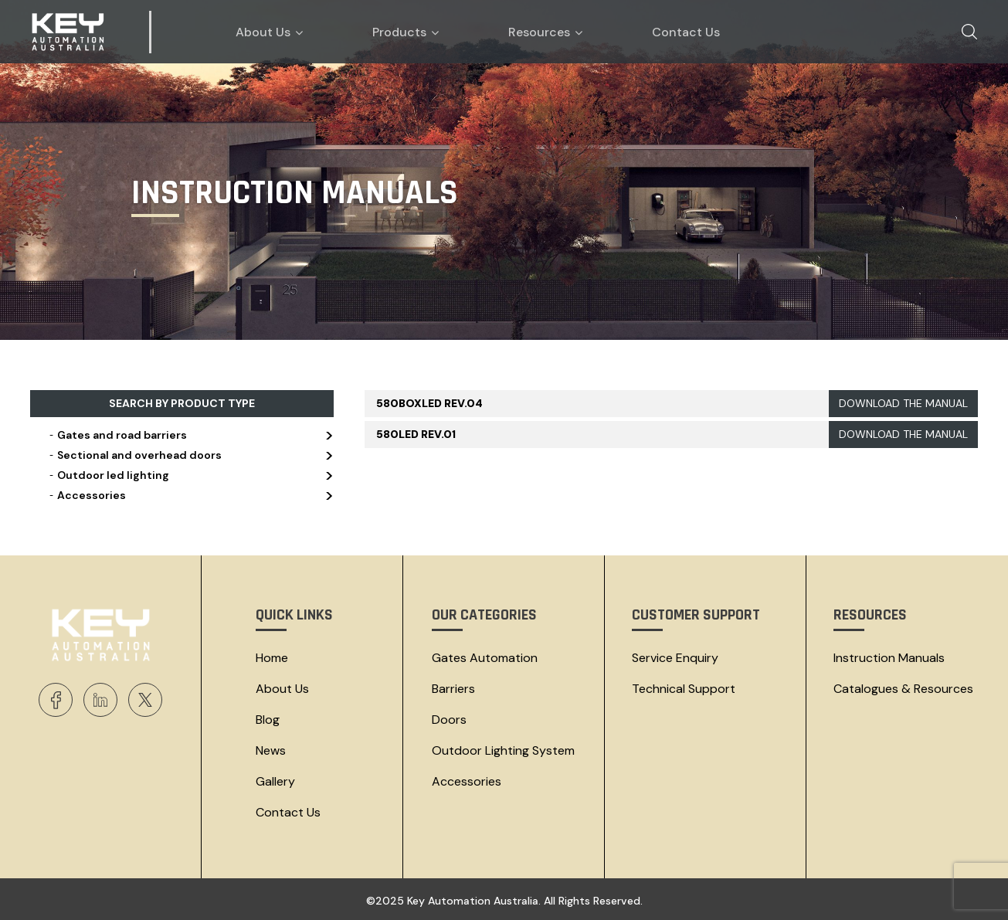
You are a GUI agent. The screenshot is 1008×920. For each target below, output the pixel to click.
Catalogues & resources (903, 689)
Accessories (190, 495)
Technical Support (683, 689)
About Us (282, 689)
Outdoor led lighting (190, 475)
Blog (268, 719)
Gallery (275, 781)
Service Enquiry (675, 658)
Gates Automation (485, 658)
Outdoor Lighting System (503, 750)
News (271, 750)
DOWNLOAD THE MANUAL (903, 403)
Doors (449, 719)
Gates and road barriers (190, 435)
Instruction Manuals (889, 658)
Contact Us (288, 812)
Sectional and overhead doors (190, 455)
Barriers (453, 689)
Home (272, 658)
